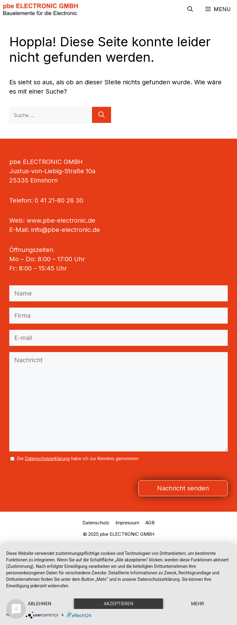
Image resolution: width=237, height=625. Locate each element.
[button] (190, 9)
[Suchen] (101, 115)
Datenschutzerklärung (47, 458)
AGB (150, 523)
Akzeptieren (118, 603)
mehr (197, 603)
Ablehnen (39, 603)
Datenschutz (95, 523)
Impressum (127, 523)
